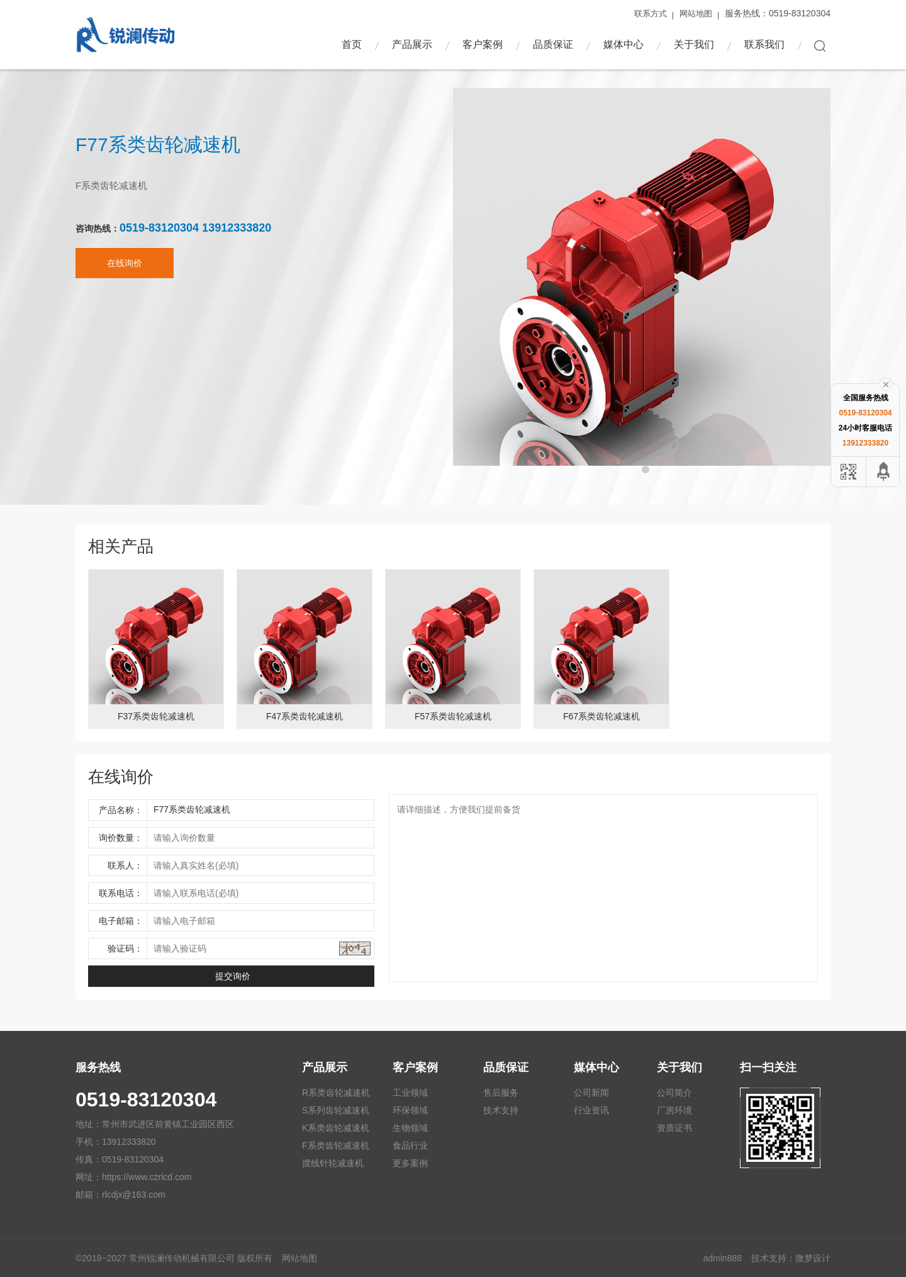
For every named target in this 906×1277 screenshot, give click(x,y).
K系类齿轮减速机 (335, 1128)
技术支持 (500, 1110)
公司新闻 (591, 1093)
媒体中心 (623, 44)
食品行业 (410, 1145)
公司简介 (674, 1093)
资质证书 (674, 1128)
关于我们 (694, 44)
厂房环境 (674, 1110)
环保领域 (410, 1110)
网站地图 (696, 13)
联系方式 (650, 13)
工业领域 (410, 1093)
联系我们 (764, 44)
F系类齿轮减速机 (335, 1145)
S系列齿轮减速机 (335, 1110)
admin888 (722, 1258)
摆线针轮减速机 (333, 1163)
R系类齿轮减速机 (336, 1093)
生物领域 (410, 1128)
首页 (352, 44)
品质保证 (553, 44)
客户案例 (482, 44)
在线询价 (124, 272)
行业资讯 (591, 1110)
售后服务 (500, 1093)
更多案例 (410, 1163)
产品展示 (412, 44)
